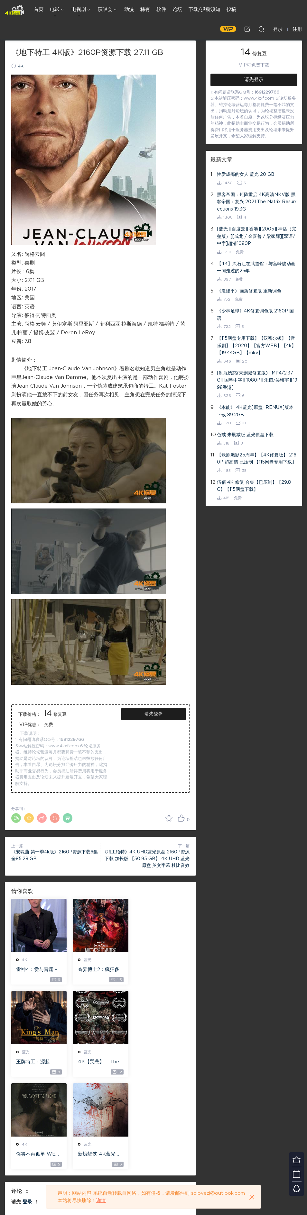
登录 (27, 1109)
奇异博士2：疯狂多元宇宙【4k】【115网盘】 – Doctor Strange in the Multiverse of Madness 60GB (100, 970)
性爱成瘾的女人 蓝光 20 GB (245, 174)
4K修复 (14, 9)
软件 (161, 9)
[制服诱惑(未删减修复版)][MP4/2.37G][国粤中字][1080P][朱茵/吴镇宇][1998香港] (257, 380)
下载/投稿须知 (204, 9)
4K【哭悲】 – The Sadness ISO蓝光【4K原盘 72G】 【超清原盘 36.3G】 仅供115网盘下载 (38, 1062)
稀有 (145, 9)
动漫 (129, 9)
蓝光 (87, 960)
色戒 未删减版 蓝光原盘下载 (245, 435)
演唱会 (105, 9)
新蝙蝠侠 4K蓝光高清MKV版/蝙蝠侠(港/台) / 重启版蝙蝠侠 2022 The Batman (161, 1062)
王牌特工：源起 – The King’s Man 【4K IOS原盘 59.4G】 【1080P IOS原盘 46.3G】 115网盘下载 (161, 970)
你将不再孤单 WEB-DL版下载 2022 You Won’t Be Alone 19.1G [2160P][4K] (100, 1062)
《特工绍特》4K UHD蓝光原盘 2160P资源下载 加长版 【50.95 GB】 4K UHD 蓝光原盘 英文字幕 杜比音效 (146, 859)
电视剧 (78, 9)
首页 (38, 9)
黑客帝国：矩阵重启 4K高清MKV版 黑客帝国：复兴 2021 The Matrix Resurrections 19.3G (256, 202)
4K (20, 66)
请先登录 (153, 714)
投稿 (231, 9)
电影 (55, 9)
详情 (101, 1200)
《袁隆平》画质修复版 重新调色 (249, 291)
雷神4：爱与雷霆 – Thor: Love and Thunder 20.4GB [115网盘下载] (38, 970)
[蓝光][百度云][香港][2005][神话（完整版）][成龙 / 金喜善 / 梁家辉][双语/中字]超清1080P (256, 236)
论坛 (177, 9)
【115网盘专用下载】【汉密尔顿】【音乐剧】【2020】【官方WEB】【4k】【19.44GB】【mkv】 (256, 345)
